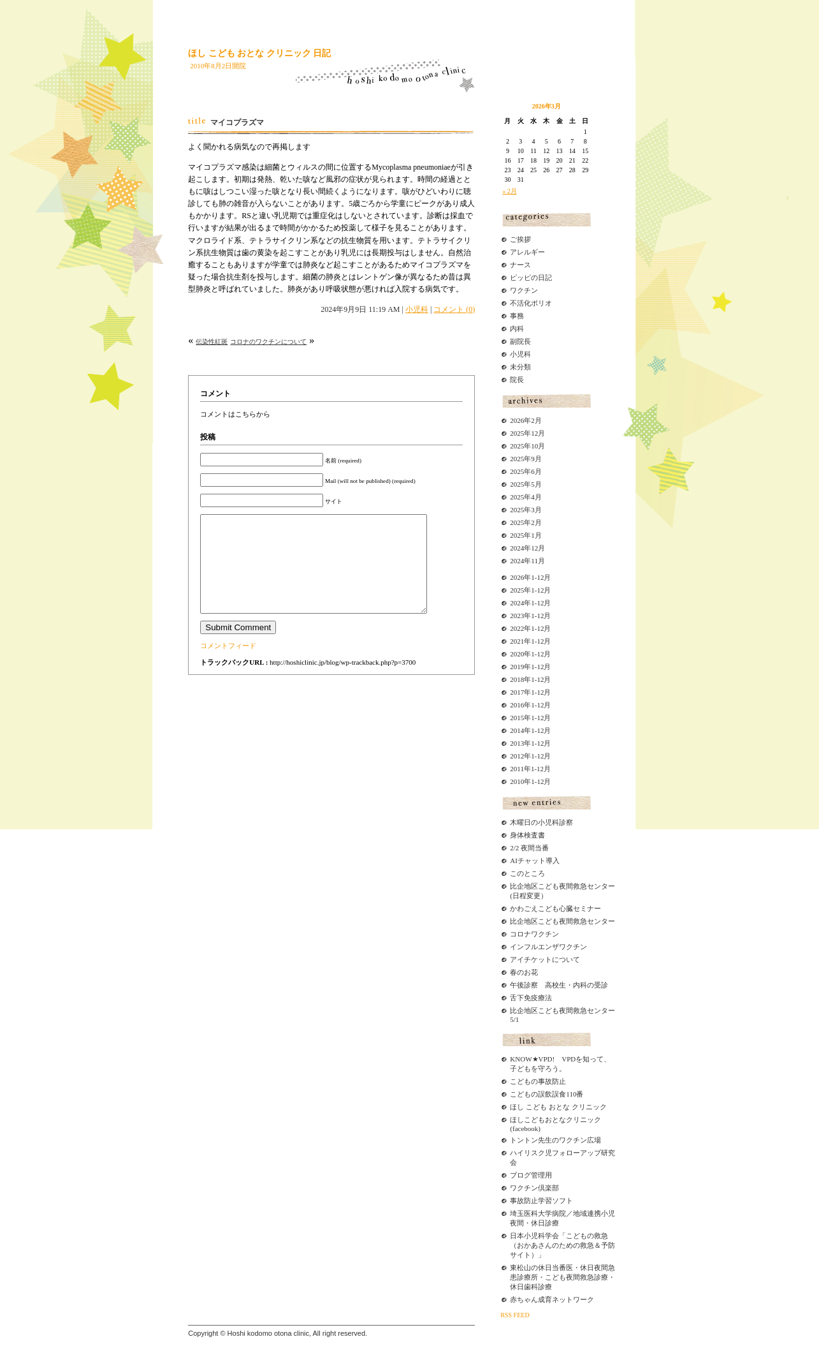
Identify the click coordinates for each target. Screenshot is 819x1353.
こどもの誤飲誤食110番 (546, 1094)
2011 (517, 769)
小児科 (416, 309)
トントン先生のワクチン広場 (555, 1140)
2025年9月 (526, 458)
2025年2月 (526, 522)
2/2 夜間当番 (529, 848)
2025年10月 (527, 446)
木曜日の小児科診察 (541, 822)
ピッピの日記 (531, 277)
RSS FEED (514, 1315)
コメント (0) (454, 309)
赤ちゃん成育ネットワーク (552, 1299)
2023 (517, 615)
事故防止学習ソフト (541, 1200)
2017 (517, 692)
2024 (517, 603)
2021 (517, 641)
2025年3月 (526, 510)
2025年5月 (526, 484)
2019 (517, 666)
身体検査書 (527, 835)
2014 (517, 730)
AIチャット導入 (535, 860)
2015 (517, 717)
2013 (517, 743)
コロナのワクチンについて (268, 341)
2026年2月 (526, 420)
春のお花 (524, 972)
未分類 (520, 367)
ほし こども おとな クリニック (558, 1107)
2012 (517, 756)
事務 (517, 316)
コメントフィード (228, 665)
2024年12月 (527, 548)
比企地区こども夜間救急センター (562, 921)
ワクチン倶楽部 (534, 1188)
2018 (517, 679)
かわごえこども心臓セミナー (555, 908)
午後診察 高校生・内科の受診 (559, 985)
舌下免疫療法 (531, 998)
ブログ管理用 (531, 1175)
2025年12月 (527, 433)
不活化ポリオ (531, 303)
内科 (517, 328)
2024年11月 (527, 561)
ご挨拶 (520, 239)
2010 (517, 781)
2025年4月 (526, 497)
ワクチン (524, 290)
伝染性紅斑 (212, 341)
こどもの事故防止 (538, 1081)
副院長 (520, 341)
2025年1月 (526, 535)
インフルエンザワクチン (548, 946)
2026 (517, 577)
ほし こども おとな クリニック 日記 (259, 53)
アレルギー (527, 252)
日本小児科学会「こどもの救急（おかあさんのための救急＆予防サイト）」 (562, 1245)
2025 (517, 590)
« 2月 (509, 191)
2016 (517, 705)
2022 (517, 628)
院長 (517, 379)
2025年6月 (526, 471)
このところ (527, 873)
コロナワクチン (534, 934)
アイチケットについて (545, 959)
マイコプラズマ (237, 122)
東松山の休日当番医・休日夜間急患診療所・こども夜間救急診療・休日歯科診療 (562, 1277)
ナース (520, 265)
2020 (517, 654)
